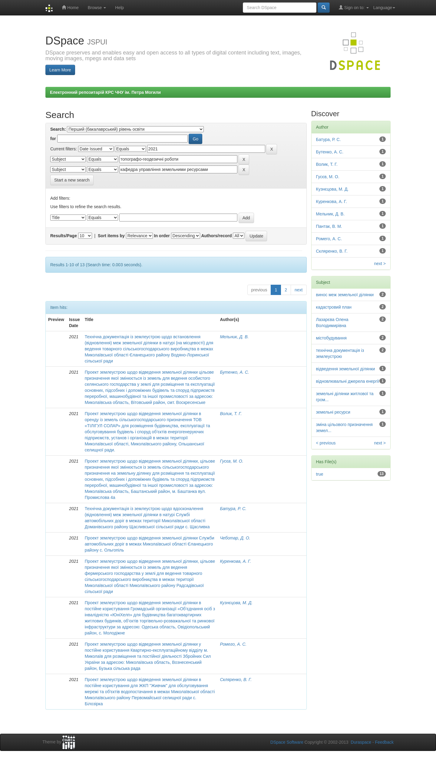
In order (162, 235)
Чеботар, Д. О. (235, 538)
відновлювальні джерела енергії (347, 381)
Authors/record (216, 235)
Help (119, 7)
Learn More (60, 69)
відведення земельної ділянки (345, 368)
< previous (326, 443)
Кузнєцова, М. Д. (236, 602)
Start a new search (72, 180)
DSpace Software (286, 742)
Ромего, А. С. (233, 644)
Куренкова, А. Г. (235, 561)
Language (384, 7)
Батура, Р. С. (233, 508)
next (298, 289)
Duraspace (361, 742)
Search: (58, 129)
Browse (97, 7)
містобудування (331, 338)
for (53, 138)
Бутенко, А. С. (234, 372)
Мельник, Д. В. (234, 336)
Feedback (384, 742)
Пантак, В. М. (329, 226)
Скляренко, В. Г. (236, 679)
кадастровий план (334, 307)
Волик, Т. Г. (231, 413)
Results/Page (63, 235)
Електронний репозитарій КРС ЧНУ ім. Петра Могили (105, 92)
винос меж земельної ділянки (345, 294)
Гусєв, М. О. (231, 461)
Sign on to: (354, 7)
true (319, 474)
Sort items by (111, 235)
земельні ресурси (333, 412)
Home (70, 7)
